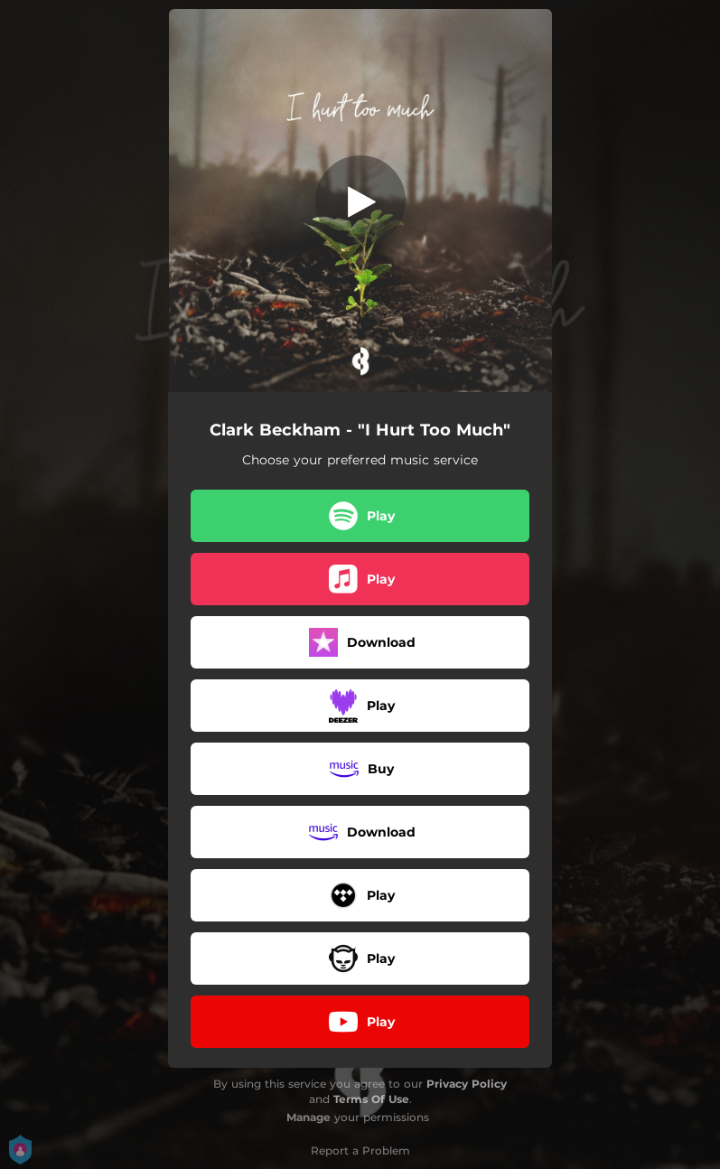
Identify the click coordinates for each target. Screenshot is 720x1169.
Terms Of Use (371, 1099)
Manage (308, 1117)
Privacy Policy (466, 1083)
